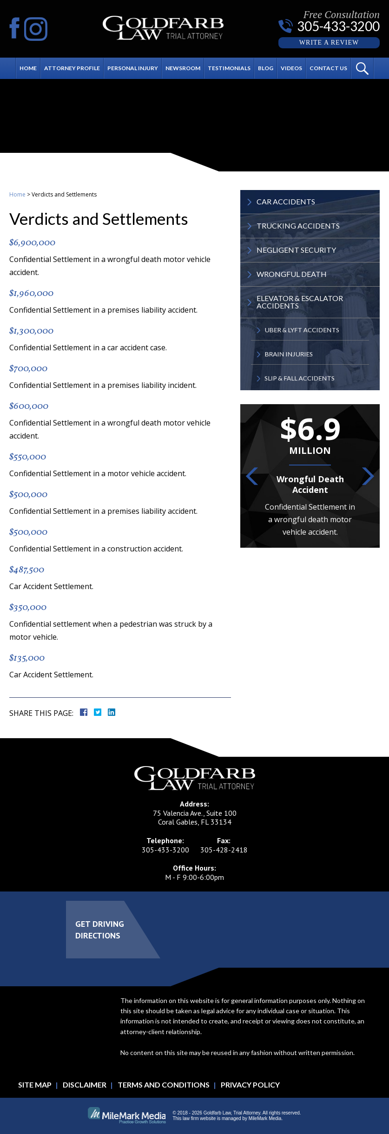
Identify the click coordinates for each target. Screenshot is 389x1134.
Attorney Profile (72, 68)
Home (28, 68)
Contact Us (328, 68)
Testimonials (229, 68)
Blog (265, 68)
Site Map (35, 1084)
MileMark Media (265, 1118)
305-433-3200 (338, 26)
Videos (291, 68)
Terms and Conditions (164, 1084)
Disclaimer (84, 1084)
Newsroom (182, 68)
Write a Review (329, 42)
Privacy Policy (250, 1084)
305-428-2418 (224, 849)
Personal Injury (132, 68)
